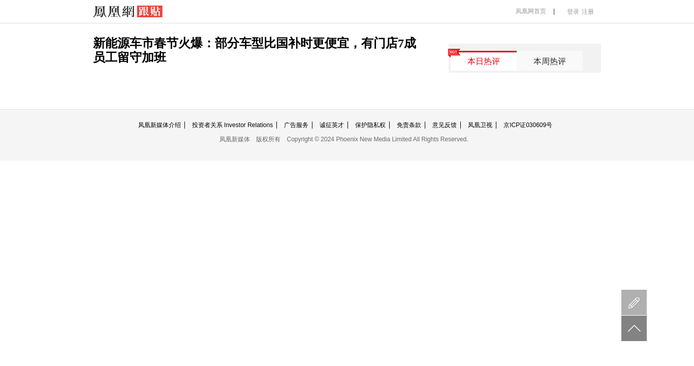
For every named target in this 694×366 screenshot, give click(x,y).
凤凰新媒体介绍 (159, 125)
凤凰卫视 (480, 125)
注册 (588, 11)
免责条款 (409, 125)
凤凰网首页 (531, 11)
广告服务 (296, 125)
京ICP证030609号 (527, 125)
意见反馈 (444, 125)
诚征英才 (332, 125)
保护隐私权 (370, 125)
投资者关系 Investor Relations (232, 125)
